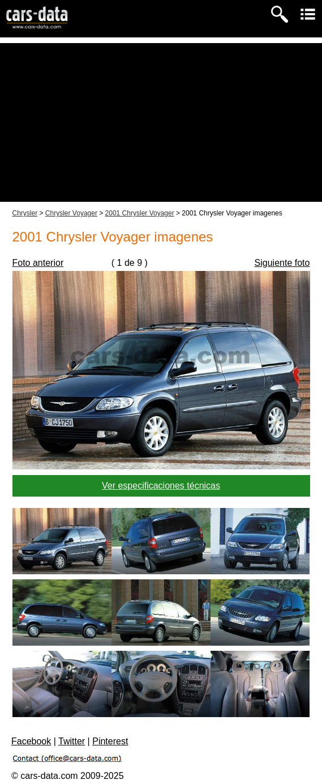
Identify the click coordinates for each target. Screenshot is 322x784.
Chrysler (25, 213)
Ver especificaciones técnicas (161, 485)
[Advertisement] (161, 122)
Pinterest (110, 741)
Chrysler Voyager (71, 213)
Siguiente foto (282, 263)
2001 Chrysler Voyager (139, 213)
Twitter (71, 741)
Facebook (31, 741)
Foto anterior (38, 263)
